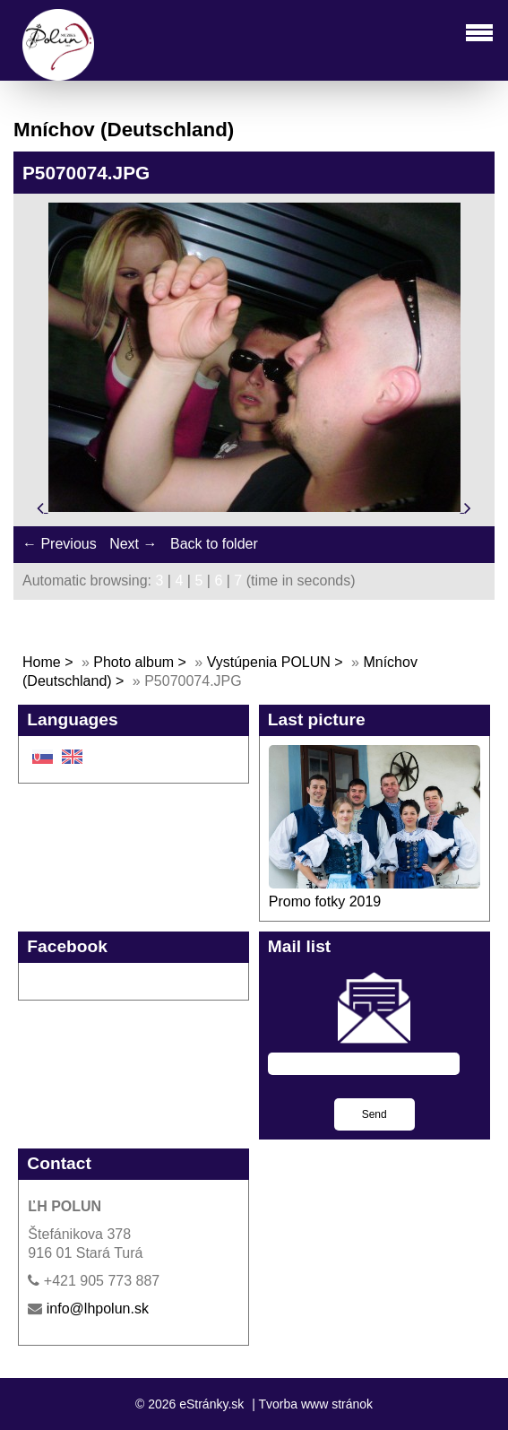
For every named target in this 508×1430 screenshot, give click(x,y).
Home (41, 662)
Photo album (133, 662)
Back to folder (214, 543)
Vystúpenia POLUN (269, 662)
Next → (133, 543)
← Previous (59, 543)
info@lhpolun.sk (98, 1308)
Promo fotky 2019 (325, 901)
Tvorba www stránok (315, 1404)
